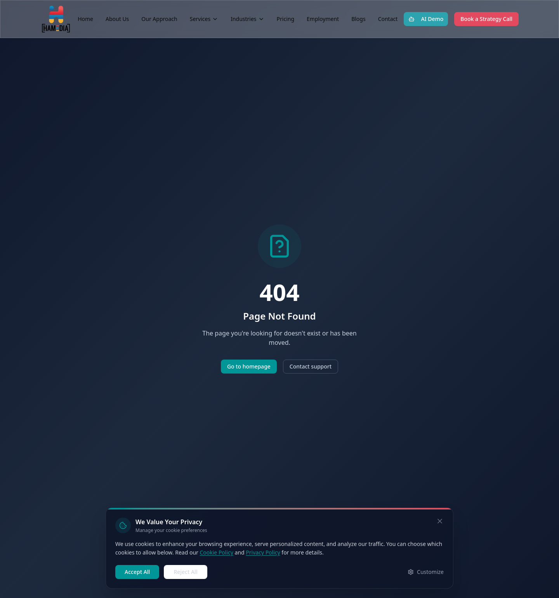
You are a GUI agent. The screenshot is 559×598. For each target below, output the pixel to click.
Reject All (185, 571)
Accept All (137, 571)
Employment (323, 19)
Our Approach (159, 19)
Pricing (285, 19)
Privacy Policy (263, 552)
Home (85, 19)
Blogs (358, 19)
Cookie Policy (216, 552)
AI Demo (425, 19)
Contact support (311, 366)
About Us (117, 19)
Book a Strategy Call (486, 19)
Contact (388, 19)
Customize (426, 571)
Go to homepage (249, 366)
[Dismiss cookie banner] (439, 521)
